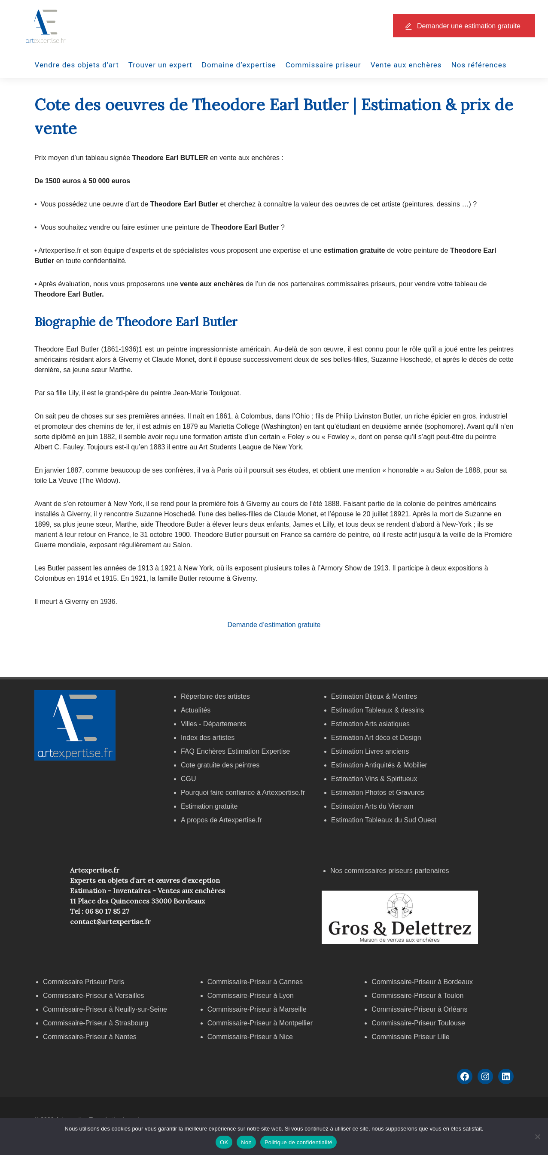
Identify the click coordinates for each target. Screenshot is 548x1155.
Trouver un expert (160, 65)
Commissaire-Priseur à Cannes (256, 981)
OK (224, 1142)
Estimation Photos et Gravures (377, 792)
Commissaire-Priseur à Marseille (257, 1009)
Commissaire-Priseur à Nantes (90, 1036)
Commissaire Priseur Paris (83, 981)
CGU (188, 778)
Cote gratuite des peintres (220, 765)
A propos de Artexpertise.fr (221, 820)
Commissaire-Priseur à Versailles (93, 995)
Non (246, 1142)
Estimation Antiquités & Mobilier (379, 765)
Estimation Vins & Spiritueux (374, 778)
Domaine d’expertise (239, 65)
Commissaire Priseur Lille (410, 1036)
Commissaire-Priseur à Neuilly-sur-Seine (105, 1009)
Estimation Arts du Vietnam (372, 806)
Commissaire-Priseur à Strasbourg (96, 1023)
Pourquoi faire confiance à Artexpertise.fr (243, 792)
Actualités (195, 710)
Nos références (479, 65)
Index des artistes (207, 737)
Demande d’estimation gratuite (273, 624)
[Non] (537, 1136)
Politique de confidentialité (298, 1142)
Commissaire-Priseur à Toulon (417, 995)
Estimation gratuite (209, 806)
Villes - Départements (214, 724)
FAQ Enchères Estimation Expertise (235, 751)
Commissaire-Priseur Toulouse (418, 1023)
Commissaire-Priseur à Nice (250, 1036)
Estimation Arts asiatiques (370, 724)
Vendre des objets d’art (77, 65)
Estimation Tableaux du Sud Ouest (383, 820)
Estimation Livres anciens (370, 751)
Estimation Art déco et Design (376, 737)
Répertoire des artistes (215, 696)
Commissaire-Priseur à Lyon (250, 995)
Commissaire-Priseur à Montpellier (260, 1023)
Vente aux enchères (406, 65)
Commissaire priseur (323, 65)
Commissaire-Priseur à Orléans (419, 1009)
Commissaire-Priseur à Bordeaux (422, 981)
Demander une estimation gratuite (469, 26)
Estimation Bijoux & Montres (374, 696)
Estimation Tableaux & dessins (377, 710)
